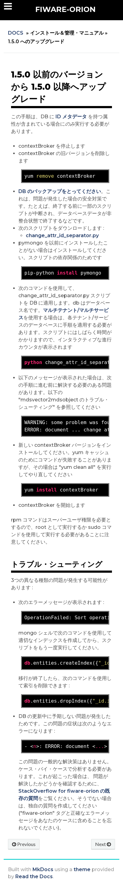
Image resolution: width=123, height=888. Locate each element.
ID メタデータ (71, 117)
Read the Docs (34, 876)
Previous (24, 844)
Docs (15, 33)
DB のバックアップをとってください (59, 191)
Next (103, 844)
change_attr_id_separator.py (62, 235)
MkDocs (43, 869)
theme (82, 869)
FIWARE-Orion (65, 9)
